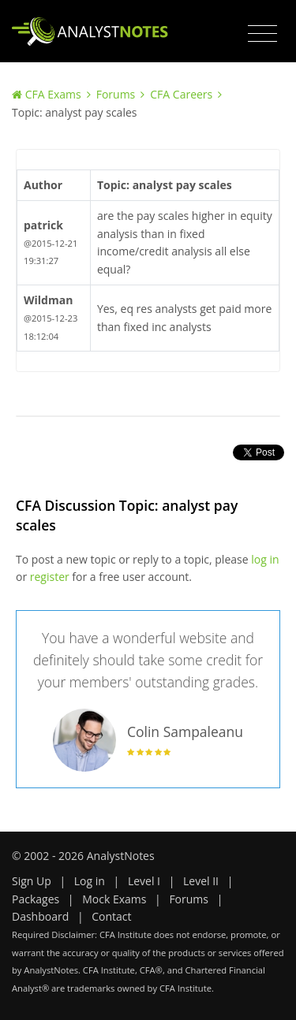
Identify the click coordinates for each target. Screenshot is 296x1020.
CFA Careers (181, 94)
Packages (35, 899)
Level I (144, 880)
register (49, 576)
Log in (89, 880)
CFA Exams (53, 94)
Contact (111, 916)
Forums (116, 94)
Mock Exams (114, 899)
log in (265, 559)
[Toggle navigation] (262, 34)
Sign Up (31, 880)
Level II (201, 880)
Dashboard (40, 916)
